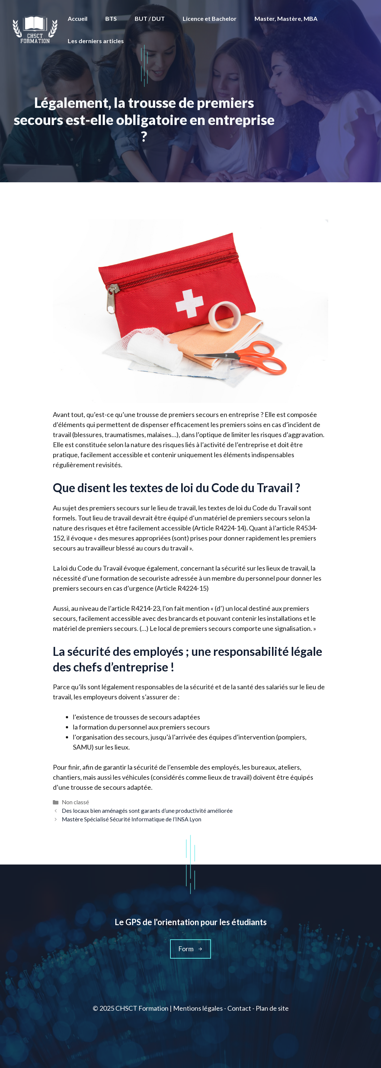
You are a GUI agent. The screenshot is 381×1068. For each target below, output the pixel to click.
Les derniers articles (96, 40)
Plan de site (272, 1008)
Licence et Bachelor (210, 18)
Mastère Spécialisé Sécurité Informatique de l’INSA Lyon (131, 819)
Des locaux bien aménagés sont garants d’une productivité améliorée (147, 810)
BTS (111, 18)
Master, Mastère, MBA (285, 18)
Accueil (77, 18)
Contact (239, 1008)
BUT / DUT (150, 18)
